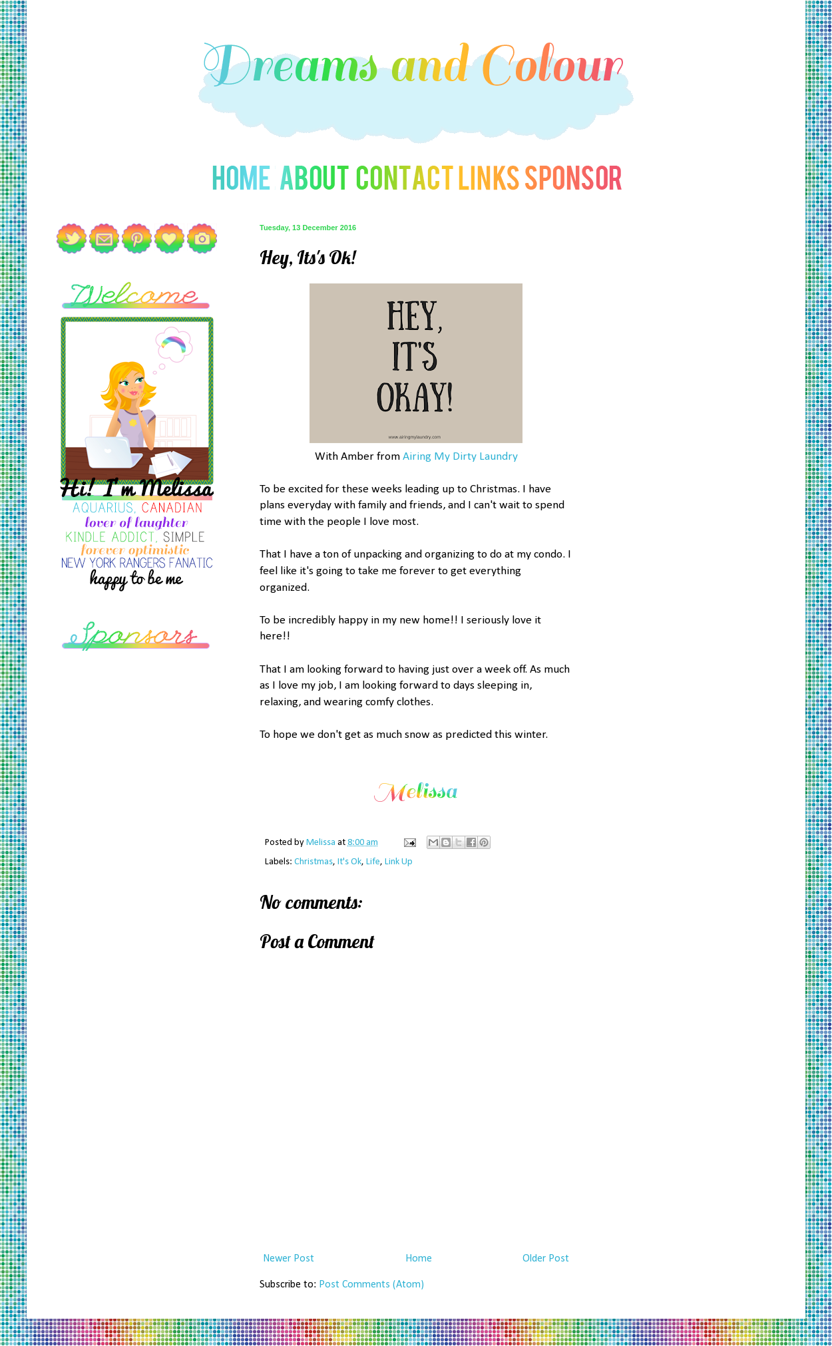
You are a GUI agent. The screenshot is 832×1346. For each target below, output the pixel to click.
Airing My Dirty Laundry (460, 456)
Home (418, 1259)
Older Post (545, 1259)
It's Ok (349, 862)
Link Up (399, 862)
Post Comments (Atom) (371, 1284)
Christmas (313, 862)
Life (373, 862)
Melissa (321, 843)
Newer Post (288, 1259)
